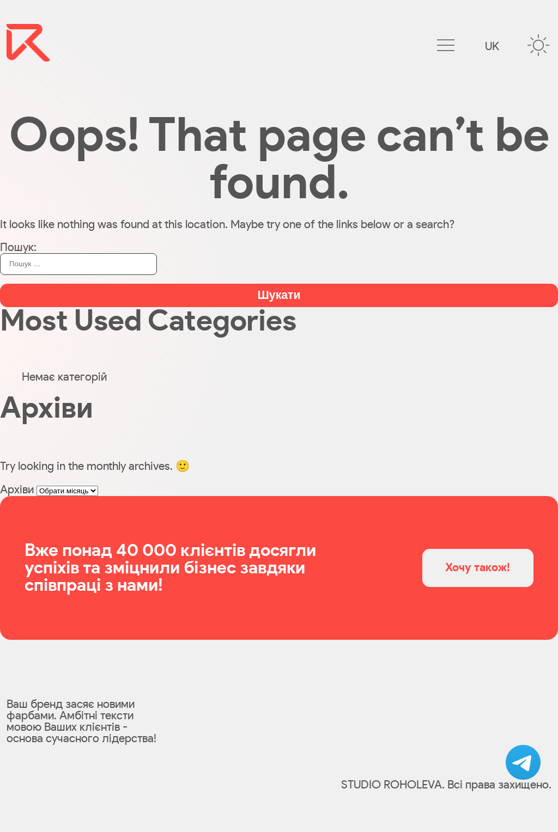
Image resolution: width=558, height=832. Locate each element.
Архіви (17, 489)
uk (492, 46)
